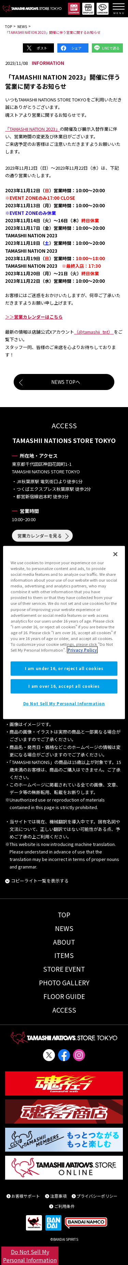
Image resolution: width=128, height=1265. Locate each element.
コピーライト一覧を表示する (40, 880)
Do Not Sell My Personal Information (30, 1256)
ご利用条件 (64, 1206)
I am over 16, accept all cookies (63, 686)
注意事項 (58, 1196)
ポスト (42, 48)
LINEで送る (110, 48)
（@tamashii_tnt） (94, 332)
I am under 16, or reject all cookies (64, 668)
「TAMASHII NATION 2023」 (32, 129)
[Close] (115, 554)
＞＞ (34, 317)
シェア (76, 48)
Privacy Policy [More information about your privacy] (82, 650)
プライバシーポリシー (96, 1196)
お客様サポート (25, 1196)
